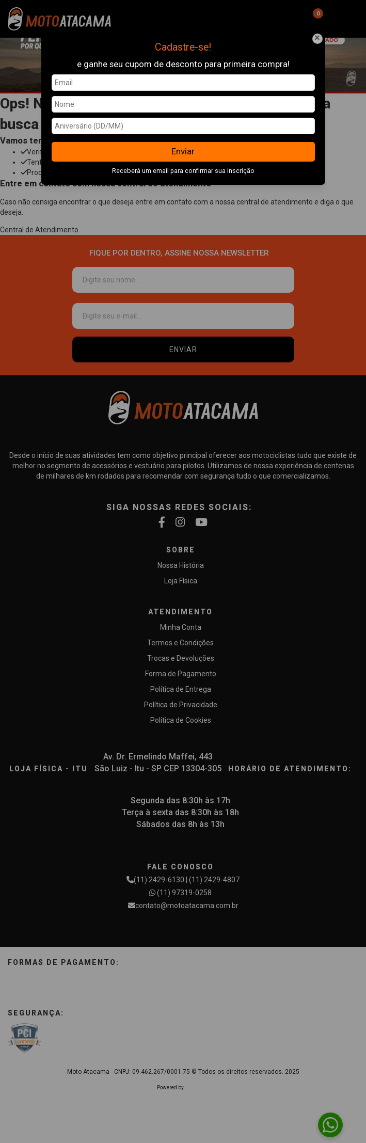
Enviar (183, 151)
